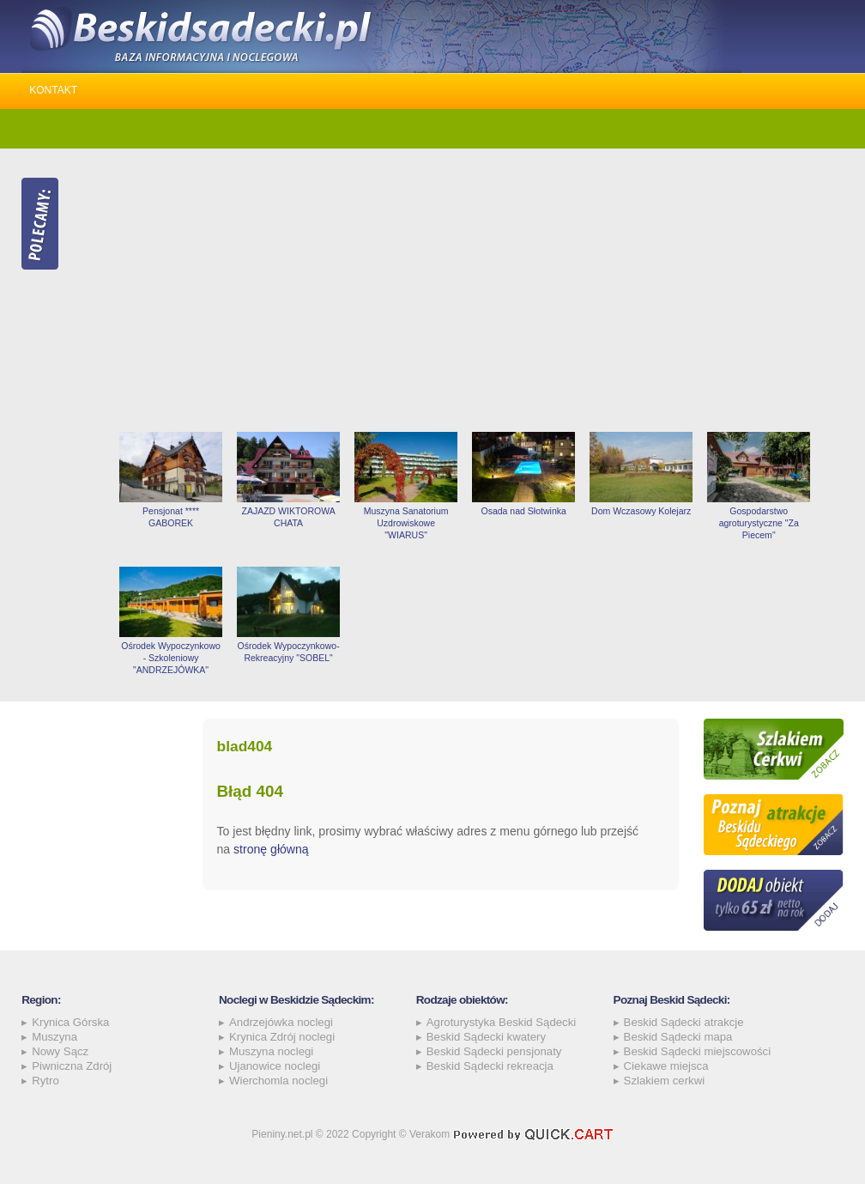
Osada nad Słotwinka (523, 511)
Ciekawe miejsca (666, 1066)
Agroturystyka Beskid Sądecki (501, 1022)
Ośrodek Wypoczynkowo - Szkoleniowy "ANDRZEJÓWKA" (171, 658)
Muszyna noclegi (271, 1051)
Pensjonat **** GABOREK (170, 517)
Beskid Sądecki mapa (678, 1036)
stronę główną (271, 849)
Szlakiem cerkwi (664, 1080)
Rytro (45, 1080)
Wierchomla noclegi (278, 1080)
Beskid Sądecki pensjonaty (494, 1051)
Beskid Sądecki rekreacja (489, 1066)
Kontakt (53, 90)
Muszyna (54, 1036)
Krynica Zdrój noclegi (282, 1036)
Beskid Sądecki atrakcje (684, 1022)
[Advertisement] (478, 290)
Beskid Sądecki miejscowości (697, 1051)
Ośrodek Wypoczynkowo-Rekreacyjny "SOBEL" (289, 652)
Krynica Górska (70, 1022)
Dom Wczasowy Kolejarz (641, 511)
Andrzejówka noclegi (281, 1022)
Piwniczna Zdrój (72, 1066)
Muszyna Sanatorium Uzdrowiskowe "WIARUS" (406, 523)
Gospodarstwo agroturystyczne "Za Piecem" (759, 523)
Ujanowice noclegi (274, 1066)
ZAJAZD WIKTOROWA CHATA (288, 517)
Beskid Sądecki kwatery (486, 1036)
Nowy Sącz (60, 1051)
